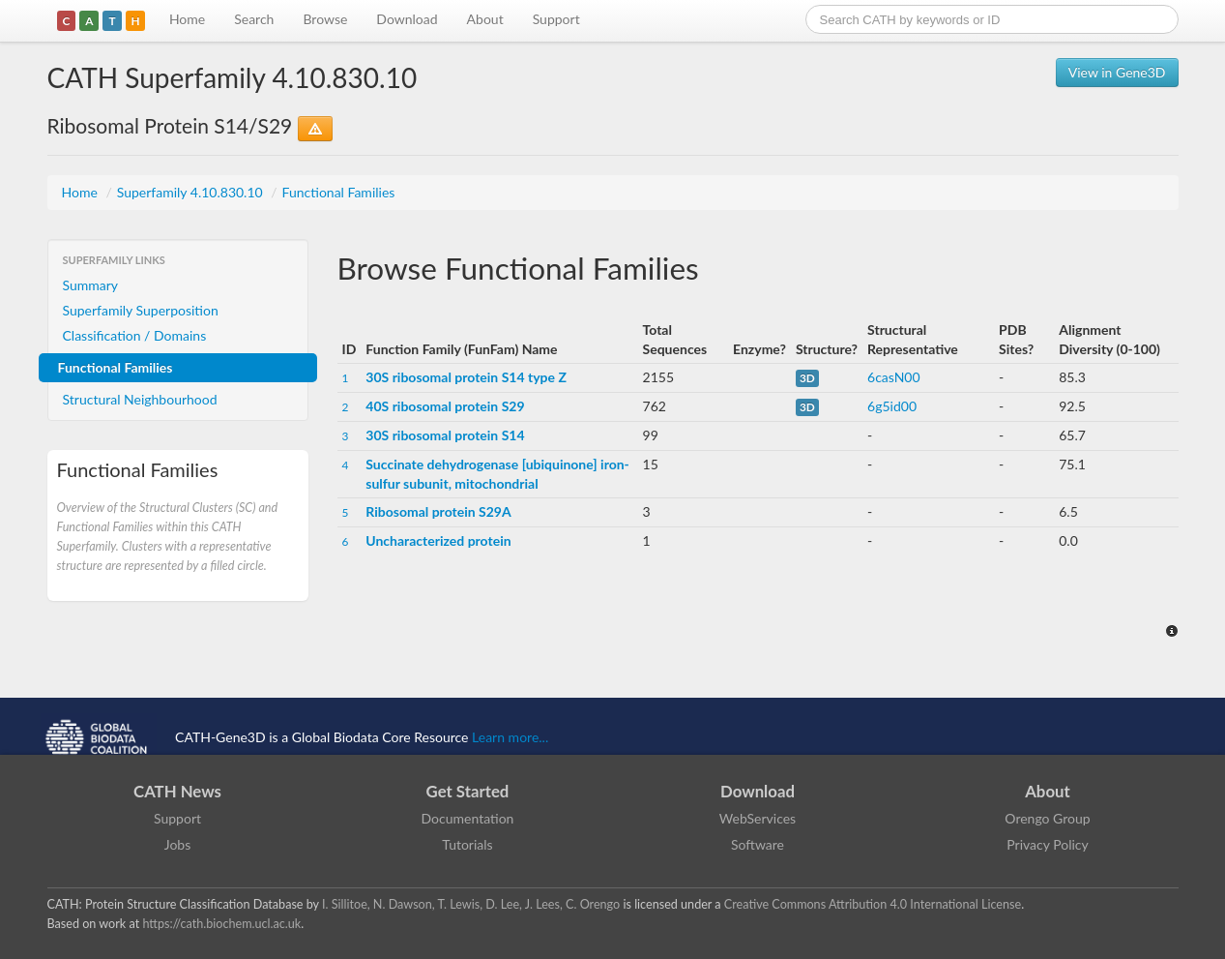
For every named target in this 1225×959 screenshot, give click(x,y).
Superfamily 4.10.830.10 (192, 192)
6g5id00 (892, 406)
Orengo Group (1047, 818)
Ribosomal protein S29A (437, 511)
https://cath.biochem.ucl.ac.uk (221, 923)
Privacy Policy (1047, 844)
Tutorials (467, 844)
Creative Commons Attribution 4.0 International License (872, 904)
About (485, 19)
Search (254, 19)
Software (757, 844)
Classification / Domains (135, 335)
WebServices (757, 818)
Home (187, 19)
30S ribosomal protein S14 (444, 435)
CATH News (177, 791)
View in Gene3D (1117, 72)
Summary (91, 285)
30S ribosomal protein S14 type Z (466, 377)
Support (556, 19)
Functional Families (338, 192)
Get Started (468, 791)
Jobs (177, 844)
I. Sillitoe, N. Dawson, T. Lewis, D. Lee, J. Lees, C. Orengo (471, 904)
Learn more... (510, 737)
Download (406, 19)
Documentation (468, 818)
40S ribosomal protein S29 (444, 406)
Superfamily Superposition (141, 310)
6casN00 (893, 377)
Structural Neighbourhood (140, 399)
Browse (325, 19)
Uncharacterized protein (437, 540)
